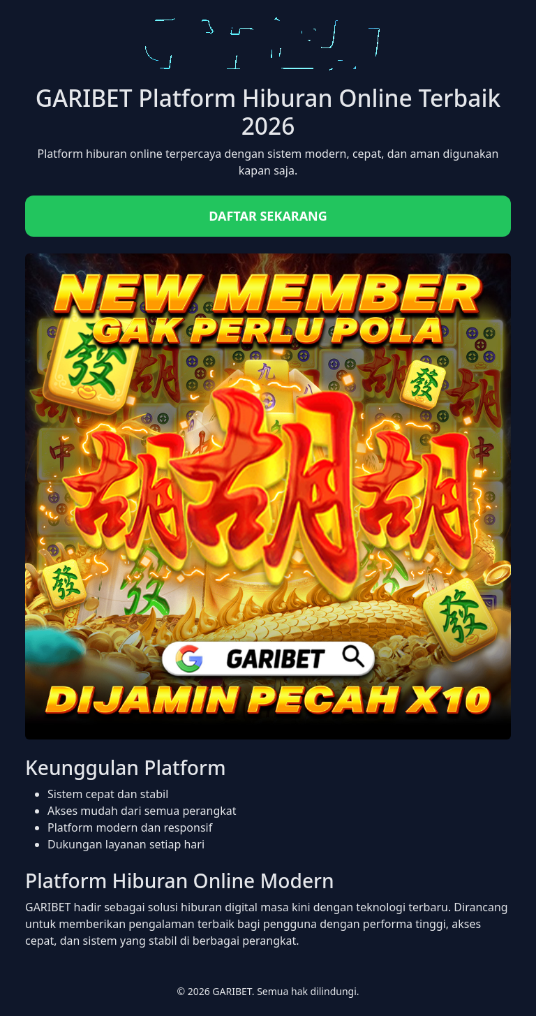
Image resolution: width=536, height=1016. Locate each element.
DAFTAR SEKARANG (268, 215)
